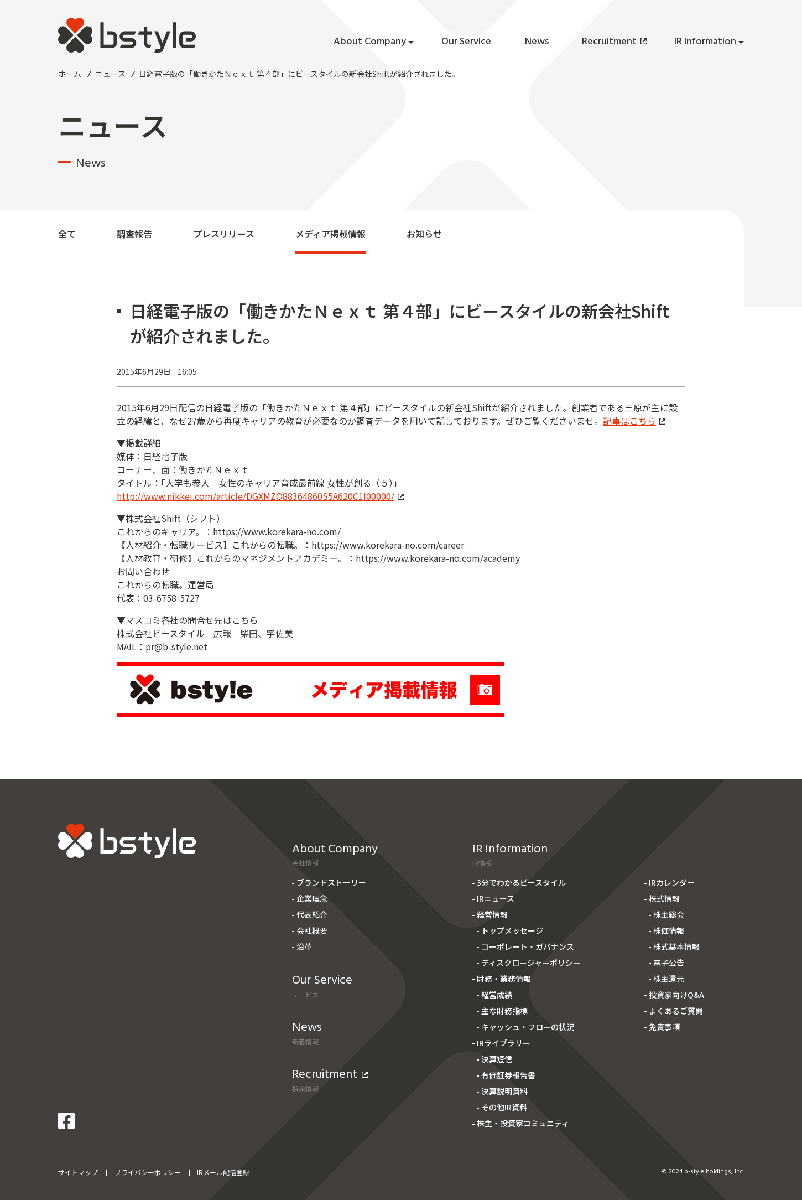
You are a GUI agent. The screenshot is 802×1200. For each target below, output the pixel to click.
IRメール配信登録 (223, 1172)
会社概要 (311, 930)
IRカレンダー (672, 882)
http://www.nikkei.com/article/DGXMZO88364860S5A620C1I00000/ (260, 496)
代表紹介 (311, 914)
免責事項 (664, 1026)
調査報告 (134, 233)
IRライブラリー (503, 1042)
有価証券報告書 (508, 1074)
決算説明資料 (504, 1090)
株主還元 (668, 978)
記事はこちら (634, 420)
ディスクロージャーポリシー (531, 962)
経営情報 (492, 914)
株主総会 (668, 914)
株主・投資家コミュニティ (523, 1123)
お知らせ (424, 233)
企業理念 (311, 898)
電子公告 (668, 962)
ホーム (69, 73)
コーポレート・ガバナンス (527, 946)
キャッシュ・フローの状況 (527, 1026)
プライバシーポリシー (147, 1172)
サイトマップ (78, 1172)
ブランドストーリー (331, 882)
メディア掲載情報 (330, 233)
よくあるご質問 (676, 1010)
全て (67, 233)
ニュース (110, 73)
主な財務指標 (504, 1010)
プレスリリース (223, 233)
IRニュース (495, 898)
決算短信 (496, 1058)
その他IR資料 (504, 1107)
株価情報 (668, 930)
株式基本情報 (676, 946)
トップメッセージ (512, 930)
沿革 (304, 946)
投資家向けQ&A (676, 994)
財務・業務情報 (504, 978)
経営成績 (496, 994)
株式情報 (664, 898)
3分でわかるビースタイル (521, 882)
